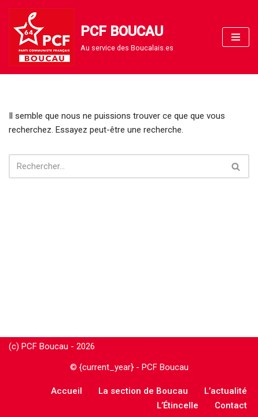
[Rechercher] (116, 166)
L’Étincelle (177, 405)
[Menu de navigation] (235, 37)
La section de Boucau (143, 391)
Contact (231, 405)
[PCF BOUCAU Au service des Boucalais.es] (91, 37)
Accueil (66, 391)
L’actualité (225, 391)
